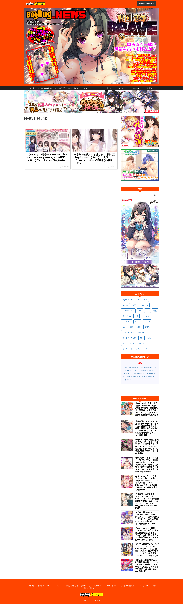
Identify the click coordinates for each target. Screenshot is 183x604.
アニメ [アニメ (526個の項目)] (137, 322)
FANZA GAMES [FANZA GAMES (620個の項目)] (128, 311)
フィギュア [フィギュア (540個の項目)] (127, 322)
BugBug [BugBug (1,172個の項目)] (125, 305)
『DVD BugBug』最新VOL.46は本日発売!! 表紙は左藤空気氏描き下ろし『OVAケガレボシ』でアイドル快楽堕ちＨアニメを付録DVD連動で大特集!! (146, 534)
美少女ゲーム (34, 88)
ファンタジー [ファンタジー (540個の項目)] (147, 316)
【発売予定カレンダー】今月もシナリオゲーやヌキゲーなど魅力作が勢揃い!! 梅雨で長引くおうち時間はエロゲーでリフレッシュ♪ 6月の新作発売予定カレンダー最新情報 (147, 428)
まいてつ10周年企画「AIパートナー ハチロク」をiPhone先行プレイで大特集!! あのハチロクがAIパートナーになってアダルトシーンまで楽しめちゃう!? (146, 550)
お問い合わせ (85, 586)
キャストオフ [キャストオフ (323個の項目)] (127, 349)
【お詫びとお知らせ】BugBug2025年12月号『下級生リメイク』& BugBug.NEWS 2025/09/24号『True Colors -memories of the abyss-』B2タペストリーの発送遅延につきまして (139, 373)
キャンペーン (85, 88)
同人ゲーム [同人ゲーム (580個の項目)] (127, 316)
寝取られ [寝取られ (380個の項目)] (141, 332)
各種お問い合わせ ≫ (146, 4)
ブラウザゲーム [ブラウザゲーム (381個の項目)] (128, 332)
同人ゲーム (110, 88)
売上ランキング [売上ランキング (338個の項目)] (128, 343)
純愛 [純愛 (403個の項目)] (139, 327)
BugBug (136, 88)
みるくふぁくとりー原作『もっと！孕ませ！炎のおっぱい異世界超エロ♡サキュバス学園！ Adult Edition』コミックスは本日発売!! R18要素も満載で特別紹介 (146, 483)
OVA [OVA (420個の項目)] (124, 327)
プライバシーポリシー (55, 586)
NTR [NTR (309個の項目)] (145, 349)
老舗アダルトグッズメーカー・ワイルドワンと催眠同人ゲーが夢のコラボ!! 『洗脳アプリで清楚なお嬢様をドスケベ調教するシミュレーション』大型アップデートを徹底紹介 (146, 465)
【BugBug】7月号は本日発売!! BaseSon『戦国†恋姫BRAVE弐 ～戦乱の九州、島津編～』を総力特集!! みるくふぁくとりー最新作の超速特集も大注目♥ (146, 410)
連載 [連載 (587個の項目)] (155, 311)
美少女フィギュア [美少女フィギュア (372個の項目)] (129, 338)
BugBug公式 (111, 586)
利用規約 (41, 586)
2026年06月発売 (59, 88)
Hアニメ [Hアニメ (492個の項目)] (147, 322)
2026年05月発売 (72, 88)
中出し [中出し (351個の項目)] (148, 338)
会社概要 (32, 586)
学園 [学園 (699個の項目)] (134, 305)
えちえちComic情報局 (126, 586)
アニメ (98, 88)
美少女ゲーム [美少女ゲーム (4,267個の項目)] (127, 300)
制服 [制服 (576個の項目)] (136, 316)
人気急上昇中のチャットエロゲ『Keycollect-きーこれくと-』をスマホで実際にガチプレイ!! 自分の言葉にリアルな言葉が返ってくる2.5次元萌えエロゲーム (147, 518)
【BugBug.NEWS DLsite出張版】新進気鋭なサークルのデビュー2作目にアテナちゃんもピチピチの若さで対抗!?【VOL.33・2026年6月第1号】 (146, 565)
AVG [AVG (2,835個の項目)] (138, 300)
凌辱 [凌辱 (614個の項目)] (140, 311)
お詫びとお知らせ (72, 586)
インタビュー (123, 88)
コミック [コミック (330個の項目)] (141, 343)
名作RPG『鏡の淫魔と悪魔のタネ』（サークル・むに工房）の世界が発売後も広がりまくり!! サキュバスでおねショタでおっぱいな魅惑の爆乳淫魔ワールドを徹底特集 (147, 446)
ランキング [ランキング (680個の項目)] (144, 305)
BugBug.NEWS (99, 586)
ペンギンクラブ (142, 586)
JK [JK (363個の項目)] (141, 338)
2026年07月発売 (46, 88)
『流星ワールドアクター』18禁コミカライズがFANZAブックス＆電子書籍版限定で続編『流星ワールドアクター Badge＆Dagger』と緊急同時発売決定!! (147, 501)
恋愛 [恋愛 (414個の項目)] (131, 327)
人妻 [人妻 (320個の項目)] (138, 349)
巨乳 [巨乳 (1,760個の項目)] (145, 300)
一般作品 (149, 88)
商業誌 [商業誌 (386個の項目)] (147, 327)
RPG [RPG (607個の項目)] (147, 311)
